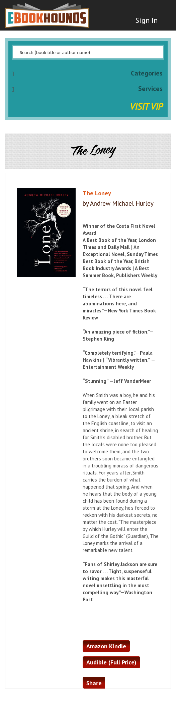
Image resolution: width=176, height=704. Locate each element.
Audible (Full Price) (111, 662)
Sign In (147, 20)
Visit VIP (146, 106)
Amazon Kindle (106, 646)
